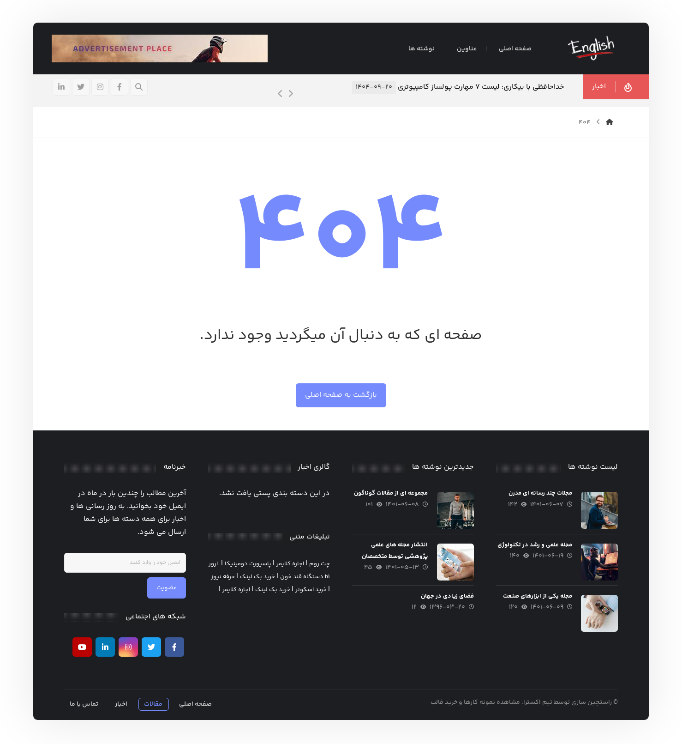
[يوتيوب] (82, 647)
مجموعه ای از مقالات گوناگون (390, 494)
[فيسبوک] (120, 87)
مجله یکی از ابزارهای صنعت (536, 596)
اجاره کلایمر (290, 564)
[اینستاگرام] (101, 87)
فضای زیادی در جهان (446, 596)
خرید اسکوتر (311, 590)
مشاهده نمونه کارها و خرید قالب (475, 703)
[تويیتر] (81, 87)
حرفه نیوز (223, 577)
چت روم (319, 564)
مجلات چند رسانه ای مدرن (539, 494)
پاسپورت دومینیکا (248, 564)
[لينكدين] (62, 87)
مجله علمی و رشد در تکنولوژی (534, 545)
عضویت (167, 589)
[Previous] (280, 95)
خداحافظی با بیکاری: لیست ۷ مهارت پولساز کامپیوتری (480, 87)
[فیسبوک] (175, 647)
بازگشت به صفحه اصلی (341, 395)
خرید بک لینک (257, 577)
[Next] (290, 95)
